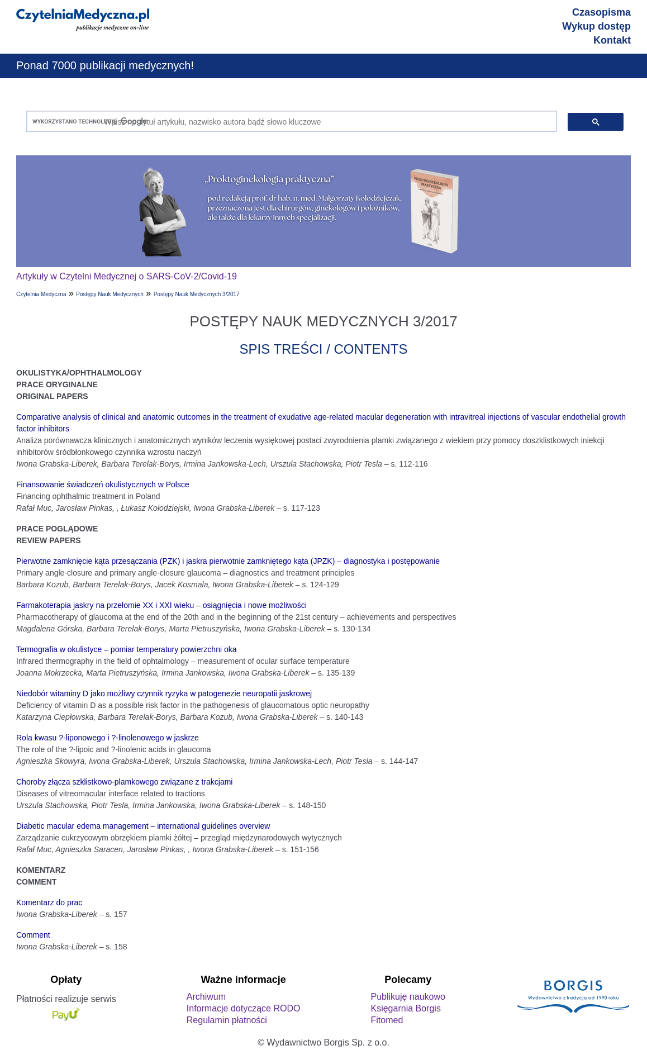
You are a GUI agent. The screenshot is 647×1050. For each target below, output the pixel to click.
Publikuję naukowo (407, 996)
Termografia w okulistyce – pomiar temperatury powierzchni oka (126, 649)
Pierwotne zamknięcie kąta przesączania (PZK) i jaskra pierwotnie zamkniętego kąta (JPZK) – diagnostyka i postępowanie (228, 561)
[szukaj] (289, 122)
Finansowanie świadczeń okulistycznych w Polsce (102, 484)
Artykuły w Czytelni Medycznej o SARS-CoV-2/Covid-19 (126, 276)
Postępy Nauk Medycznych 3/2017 (197, 294)
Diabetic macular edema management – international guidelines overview (143, 825)
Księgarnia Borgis (405, 1008)
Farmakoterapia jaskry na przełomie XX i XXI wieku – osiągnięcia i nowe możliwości (161, 605)
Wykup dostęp (596, 26)
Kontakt (612, 40)
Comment (33, 934)
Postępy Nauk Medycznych (110, 294)
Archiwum (206, 996)
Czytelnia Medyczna (41, 294)
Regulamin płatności (227, 1020)
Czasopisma (601, 12)
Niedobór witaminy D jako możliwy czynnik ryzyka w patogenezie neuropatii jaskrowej (164, 693)
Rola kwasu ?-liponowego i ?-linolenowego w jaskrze (107, 737)
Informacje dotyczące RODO (244, 1008)
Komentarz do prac (49, 902)
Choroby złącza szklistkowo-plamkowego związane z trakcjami (124, 781)
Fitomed (386, 1020)
